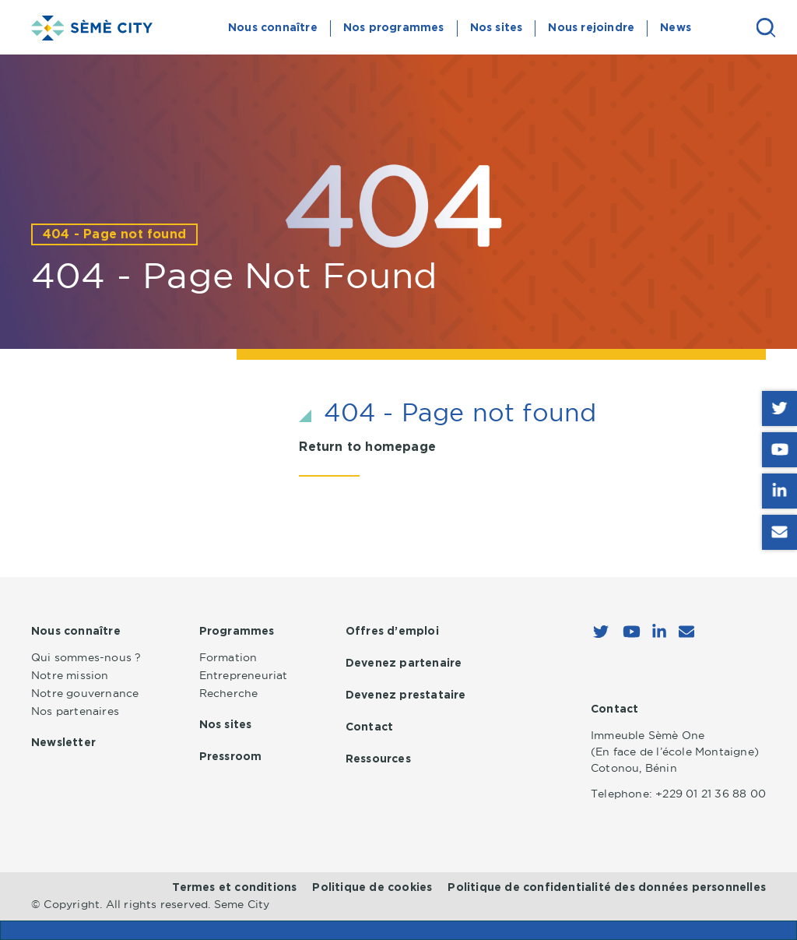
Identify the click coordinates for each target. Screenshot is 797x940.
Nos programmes (393, 28)
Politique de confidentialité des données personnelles (607, 887)
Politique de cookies (372, 887)
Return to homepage (367, 447)
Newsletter (63, 743)
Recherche (228, 693)
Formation (228, 657)
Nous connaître (273, 28)
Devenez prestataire (406, 695)
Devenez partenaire (404, 663)
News (675, 28)
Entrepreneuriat (243, 675)
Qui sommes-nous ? (86, 657)
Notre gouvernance (85, 693)
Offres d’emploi (392, 631)
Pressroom (230, 757)
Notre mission (70, 675)
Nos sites (496, 28)
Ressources (378, 759)
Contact (369, 727)
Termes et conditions (234, 887)
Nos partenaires (75, 711)
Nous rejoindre (591, 28)
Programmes (237, 631)
